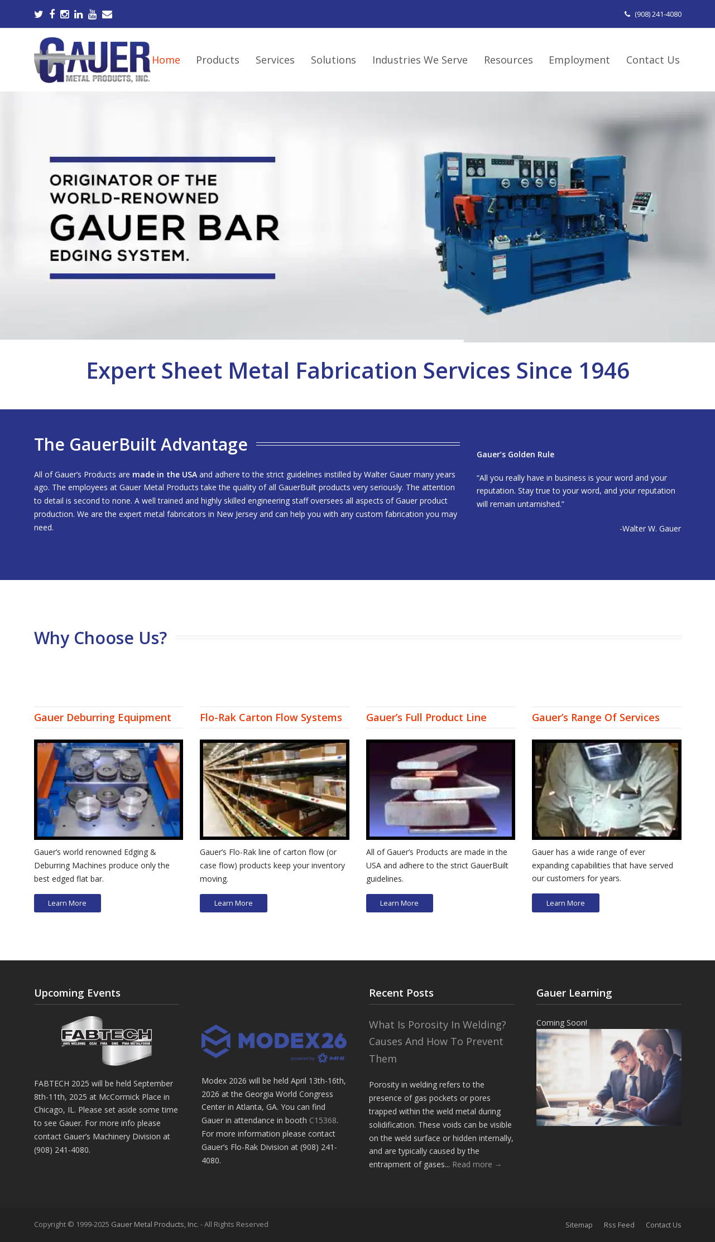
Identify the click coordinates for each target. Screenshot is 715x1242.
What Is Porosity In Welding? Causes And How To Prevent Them (437, 1041)
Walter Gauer (387, 474)
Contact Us (664, 1225)
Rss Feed (619, 1225)
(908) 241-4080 (658, 14)
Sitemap (579, 1225)
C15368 (323, 1120)
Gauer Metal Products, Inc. (155, 1224)
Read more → (477, 1164)
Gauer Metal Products (159, 487)
